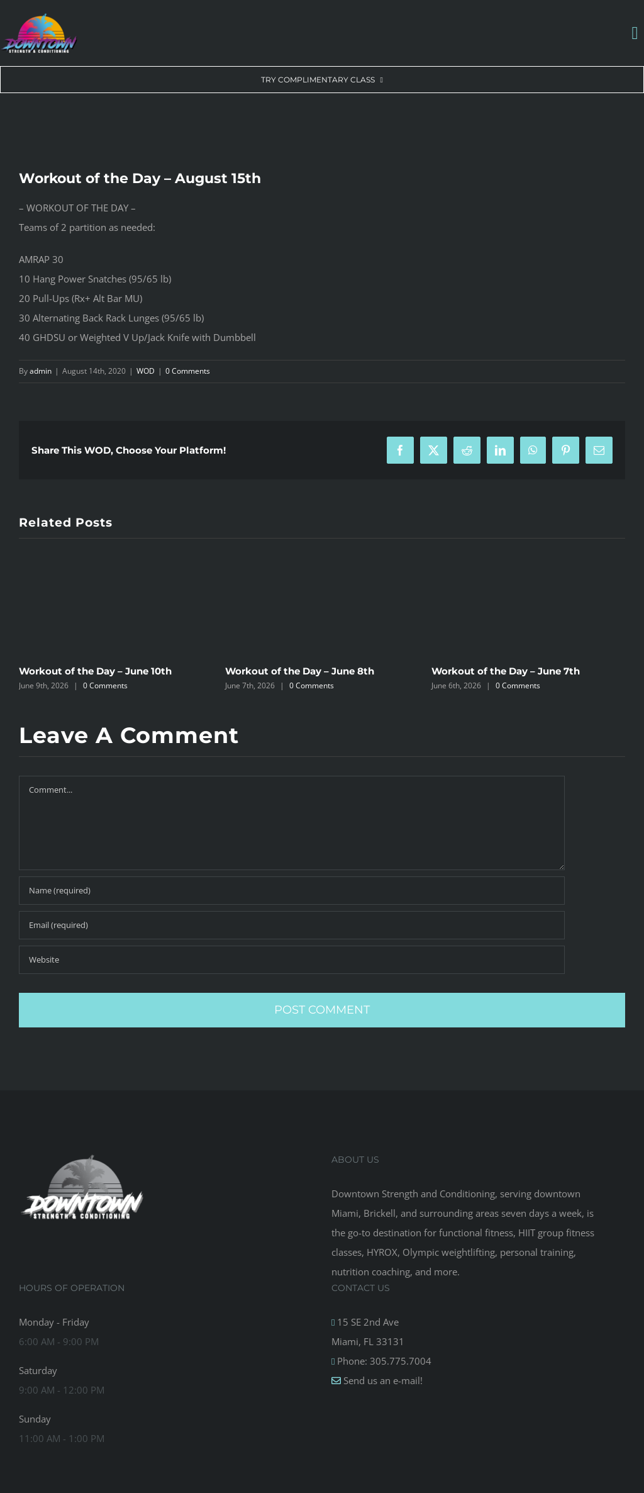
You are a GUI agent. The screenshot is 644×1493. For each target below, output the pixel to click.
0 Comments (187, 371)
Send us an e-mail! (382, 1380)
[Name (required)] (292, 890)
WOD (145, 371)
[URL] (292, 960)
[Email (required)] (292, 925)
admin (41, 371)
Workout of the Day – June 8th (299, 671)
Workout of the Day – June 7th (505, 671)
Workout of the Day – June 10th (95, 671)
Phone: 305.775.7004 (383, 1361)
